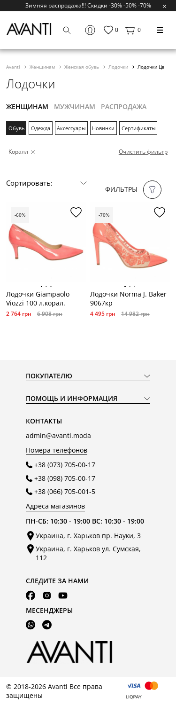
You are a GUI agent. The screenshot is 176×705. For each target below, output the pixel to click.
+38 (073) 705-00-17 (64, 464)
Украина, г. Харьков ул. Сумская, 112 (88, 553)
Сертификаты (138, 128)
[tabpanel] (46, 242)
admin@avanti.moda (58, 435)
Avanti (14, 66)
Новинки (103, 128)
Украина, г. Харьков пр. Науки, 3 (88, 535)
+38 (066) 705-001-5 (64, 491)
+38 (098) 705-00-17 (64, 478)
